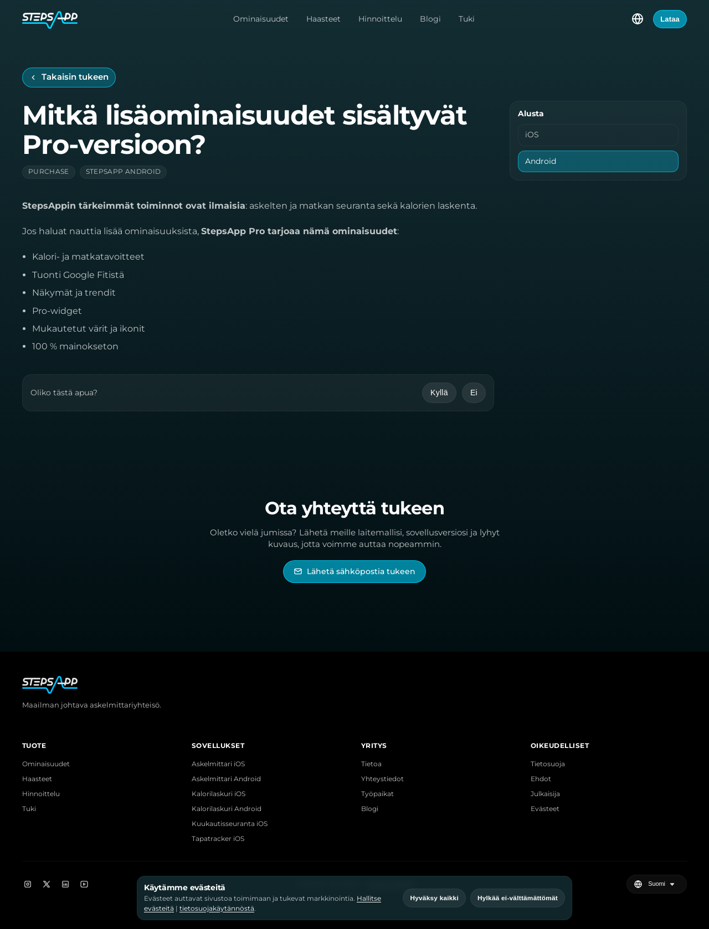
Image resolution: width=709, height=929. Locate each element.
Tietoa (371, 764)
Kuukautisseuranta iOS (230, 823)
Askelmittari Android (226, 779)
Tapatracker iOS (218, 838)
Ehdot (541, 779)
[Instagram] (27, 884)
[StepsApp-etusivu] (50, 19)
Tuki (467, 19)
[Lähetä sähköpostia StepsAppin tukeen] (354, 571)
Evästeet (545, 808)
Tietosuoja (548, 764)
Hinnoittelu (380, 19)
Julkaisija (545, 793)
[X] (46, 884)
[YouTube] (84, 884)
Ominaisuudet (261, 19)
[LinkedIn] (65, 884)
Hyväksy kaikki (434, 898)
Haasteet (323, 19)
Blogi (430, 19)
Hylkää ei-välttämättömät (517, 898)
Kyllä (439, 392)
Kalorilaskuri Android (226, 808)
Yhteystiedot (382, 779)
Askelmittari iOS (218, 764)
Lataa (670, 19)
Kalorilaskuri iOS (218, 793)
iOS (532, 135)
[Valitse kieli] (637, 19)
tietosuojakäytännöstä (216, 908)
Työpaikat (377, 793)
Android (540, 161)
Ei (473, 392)
